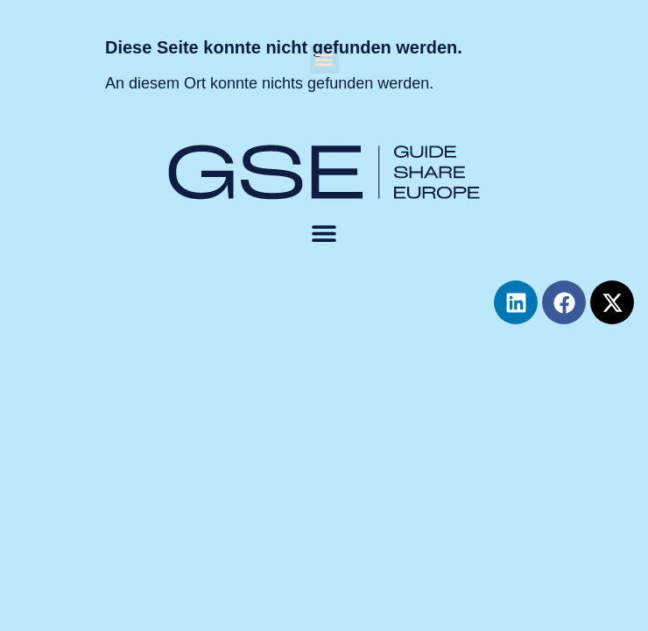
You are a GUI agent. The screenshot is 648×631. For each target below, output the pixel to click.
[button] (324, 59)
